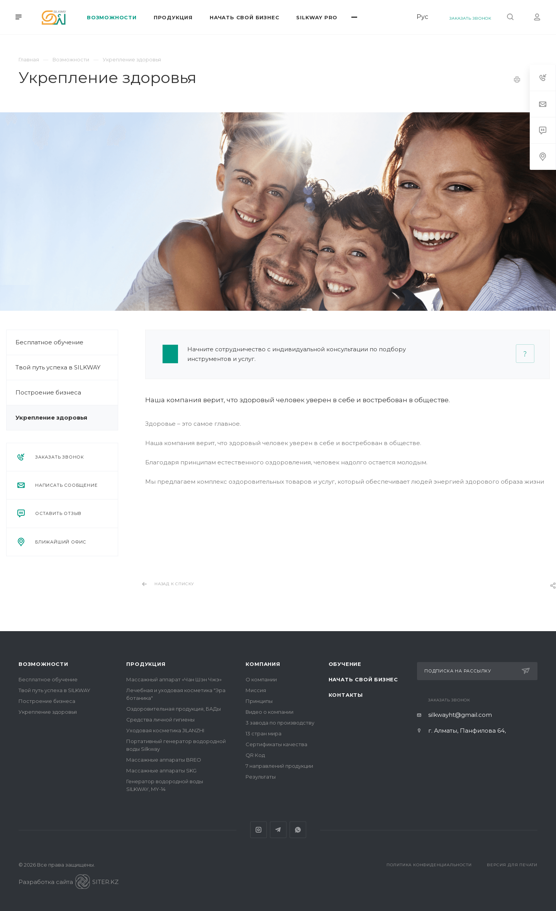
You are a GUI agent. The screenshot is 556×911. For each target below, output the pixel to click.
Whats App (298, 829)
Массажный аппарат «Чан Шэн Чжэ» (174, 679)
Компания (263, 664)
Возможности (43, 664)
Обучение (345, 664)
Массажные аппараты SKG (161, 770)
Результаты (261, 777)
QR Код (255, 755)
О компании (261, 679)
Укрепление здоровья (45, 417)
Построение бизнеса (42, 392)
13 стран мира (263, 733)
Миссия (256, 690)
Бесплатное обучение (43, 342)
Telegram (278, 829)
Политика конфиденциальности (429, 864)
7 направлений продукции (279, 766)
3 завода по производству (280, 723)
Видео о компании (269, 712)
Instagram (258, 829)
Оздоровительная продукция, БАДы (173, 709)
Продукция (145, 664)
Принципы (259, 701)
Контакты (346, 695)
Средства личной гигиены (160, 719)
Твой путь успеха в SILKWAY (51, 367)
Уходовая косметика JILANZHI (165, 730)
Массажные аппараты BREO (163, 760)
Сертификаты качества (276, 744)
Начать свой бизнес (363, 679)
